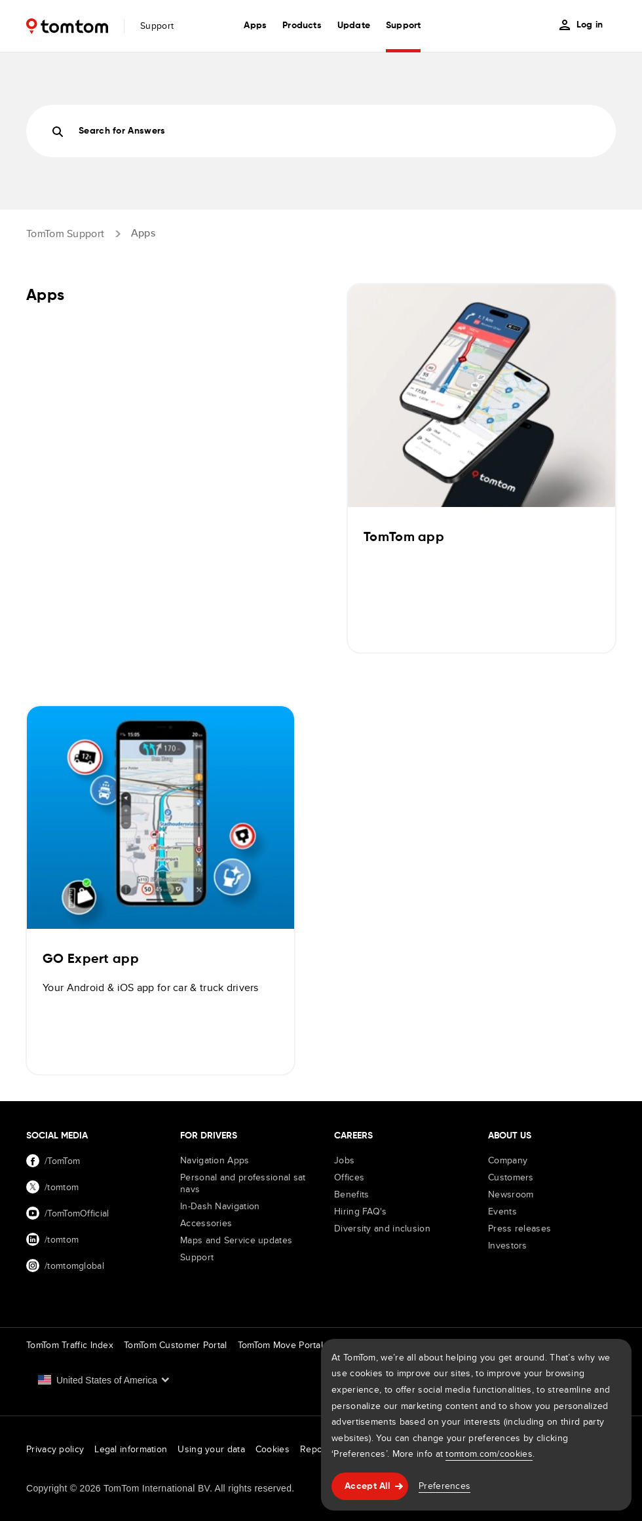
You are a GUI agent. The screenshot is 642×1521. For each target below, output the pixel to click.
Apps (143, 232)
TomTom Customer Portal (175, 1344)
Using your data (211, 1448)
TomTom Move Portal (280, 1344)
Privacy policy (55, 1448)
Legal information (130, 1448)
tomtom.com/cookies (488, 1453)
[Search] (321, 131)
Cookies (272, 1448)
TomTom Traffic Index (69, 1344)
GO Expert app (91, 959)
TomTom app (404, 537)
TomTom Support (65, 232)
